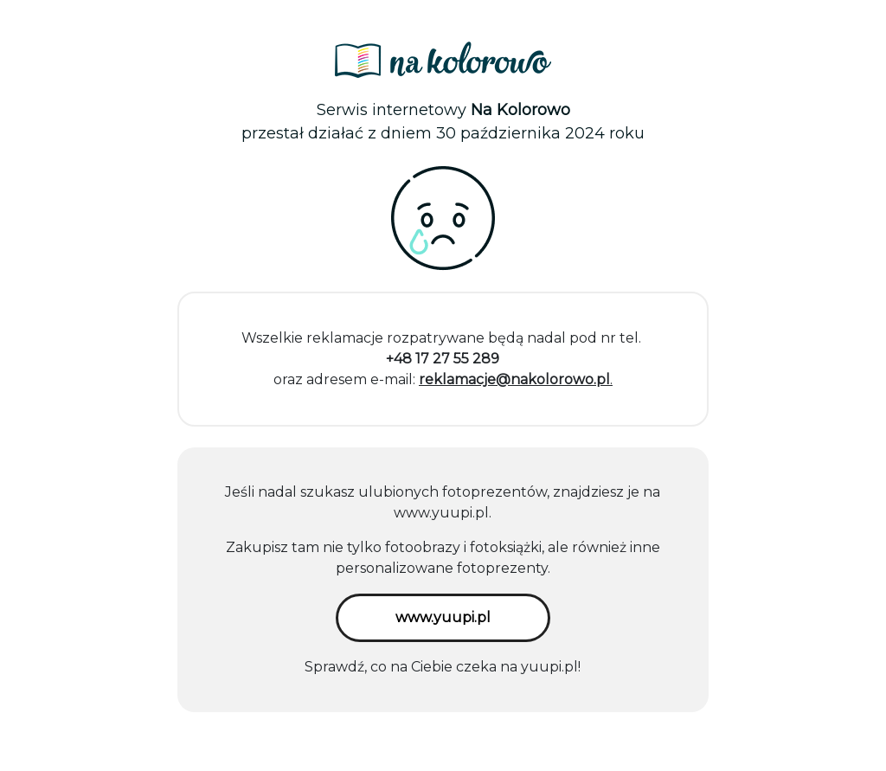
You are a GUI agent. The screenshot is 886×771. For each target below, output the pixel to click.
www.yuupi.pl (441, 512)
